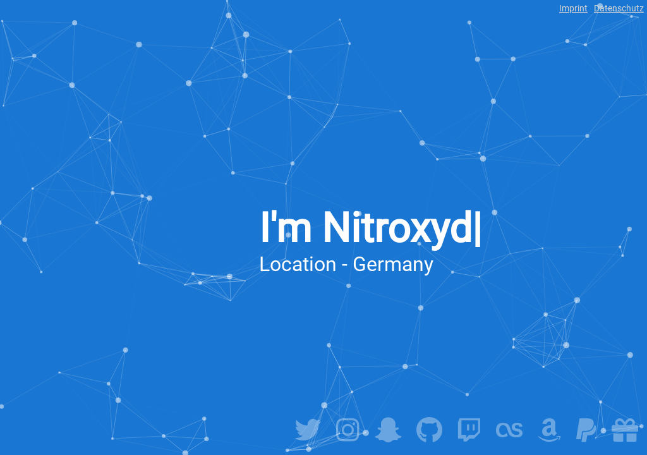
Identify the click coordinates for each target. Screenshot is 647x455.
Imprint (573, 8)
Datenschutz (619, 8)
